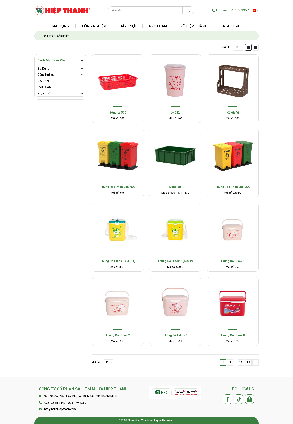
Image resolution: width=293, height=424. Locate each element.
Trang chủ (47, 35)
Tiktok (238, 399)
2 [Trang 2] (230, 362)
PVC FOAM (158, 26)
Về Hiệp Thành (193, 26)
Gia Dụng (60, 26)
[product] (118, 81)
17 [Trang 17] (248, 362)
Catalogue (230, 26)
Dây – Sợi (127, 26)
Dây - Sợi (43, 81)
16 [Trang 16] (241, 362)
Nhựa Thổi (44, 93)
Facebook (227, 399)
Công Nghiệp (94, 26)
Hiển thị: (227, 47)
